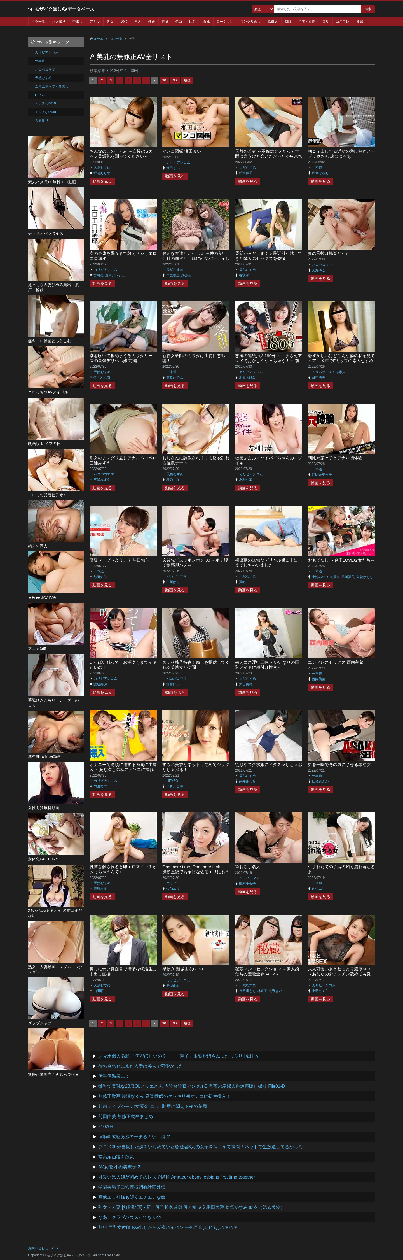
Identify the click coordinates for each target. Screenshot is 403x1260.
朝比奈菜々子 (322, 475)
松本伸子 (245, 173)
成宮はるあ (320, 173)
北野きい (275, 991)
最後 (187, 80)
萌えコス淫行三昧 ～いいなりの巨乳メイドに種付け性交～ (267, 665)
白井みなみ (247, 781)
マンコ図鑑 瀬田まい (181, 151)
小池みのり (320, 577)
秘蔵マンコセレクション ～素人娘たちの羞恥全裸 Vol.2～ (267, 971)
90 (175, 80)
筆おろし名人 (247, 866)
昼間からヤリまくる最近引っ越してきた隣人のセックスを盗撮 (268, 256)
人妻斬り (41, 120)
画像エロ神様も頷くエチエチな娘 (131, 1197)
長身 (165, 22)
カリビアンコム (178, 162)
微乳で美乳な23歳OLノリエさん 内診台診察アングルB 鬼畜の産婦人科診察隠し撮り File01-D (191, 1086)
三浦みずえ (101, 480)
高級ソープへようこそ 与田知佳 (119, 560)
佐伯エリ (173, 889)
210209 (105, 1126)
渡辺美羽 (100, 684)
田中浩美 (318, 377)
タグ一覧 (38, 22)
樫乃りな (173, 480)
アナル (95, 22)
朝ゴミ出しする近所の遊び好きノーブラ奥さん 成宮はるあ (341, 154)
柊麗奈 (335, 577)
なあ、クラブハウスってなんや (129, 1217)
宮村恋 (98, 275)
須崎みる (100, 889)
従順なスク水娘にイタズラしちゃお (268, 764)
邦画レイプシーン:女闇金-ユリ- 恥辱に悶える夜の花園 (152, 1106)
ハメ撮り (58, 22)
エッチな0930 (45, 112)
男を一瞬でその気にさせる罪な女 (339, 764)
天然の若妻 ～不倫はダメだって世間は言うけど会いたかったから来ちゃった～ (268, 156)
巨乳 (192, 22)
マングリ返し (250, 22)
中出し (77, 22)
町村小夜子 (247, 884)
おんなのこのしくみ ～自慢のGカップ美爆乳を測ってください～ (121, 154)
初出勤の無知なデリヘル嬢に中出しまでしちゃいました (268, 562)
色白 (178, 22)
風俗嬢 (273, 22)
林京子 (262, 991)
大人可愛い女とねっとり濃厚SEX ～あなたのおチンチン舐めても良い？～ (339, 973)
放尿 (359, 22)
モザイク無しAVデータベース (64, 9)
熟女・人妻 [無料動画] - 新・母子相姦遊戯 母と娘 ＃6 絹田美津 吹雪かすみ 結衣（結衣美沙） (191, 1207)
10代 (123, 22)
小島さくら (320, 991)
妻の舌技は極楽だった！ (331, 253)
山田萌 (98, 991)
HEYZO (172, 781)
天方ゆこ (318, 270)
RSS (54, 1248)
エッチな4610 (45, 103)
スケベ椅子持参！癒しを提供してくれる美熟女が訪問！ (195, 665)
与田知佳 (100, 577)
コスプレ (342, 22)
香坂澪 (244, 275)
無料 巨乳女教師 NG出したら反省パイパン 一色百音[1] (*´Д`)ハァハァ (168, 1227)
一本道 (317, 167)
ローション (225, 22)
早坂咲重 (173, 275)
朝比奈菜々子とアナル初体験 (335, 457)
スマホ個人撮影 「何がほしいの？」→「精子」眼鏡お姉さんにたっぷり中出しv (178, 1056)
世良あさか (320, 781)
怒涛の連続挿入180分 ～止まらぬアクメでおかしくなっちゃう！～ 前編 (268, 360)
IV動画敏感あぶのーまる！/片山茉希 (134, 1136)
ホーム (98, 38)
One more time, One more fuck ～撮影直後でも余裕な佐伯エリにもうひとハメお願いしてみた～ (195, 871)
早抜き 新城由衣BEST (183, 968)
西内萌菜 (318, 679)
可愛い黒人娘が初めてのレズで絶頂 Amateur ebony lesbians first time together (176, 1177)
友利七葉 (245, 480)
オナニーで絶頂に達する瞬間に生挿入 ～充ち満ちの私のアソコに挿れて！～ (123, 769)
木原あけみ (247, 377)
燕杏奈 (186, 275)
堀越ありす (101, 173)
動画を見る (102, 181)
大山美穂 (245, 684)
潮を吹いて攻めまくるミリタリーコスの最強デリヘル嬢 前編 (123, 358)
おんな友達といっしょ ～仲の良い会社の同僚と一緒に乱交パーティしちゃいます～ (195, 258)
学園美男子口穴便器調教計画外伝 (131, 1187)
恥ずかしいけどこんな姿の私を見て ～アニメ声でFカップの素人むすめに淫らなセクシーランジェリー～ (341, 360)
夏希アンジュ (115, 275)
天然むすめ (102, 167)
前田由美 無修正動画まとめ (125, 1116)
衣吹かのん (174, 377)
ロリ (325, 22)
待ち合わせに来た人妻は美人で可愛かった (140, 1066)
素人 (137, 22)
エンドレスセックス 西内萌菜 (336, 662)
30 (164, 80)
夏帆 (242, 582)
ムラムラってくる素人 (329, 372)
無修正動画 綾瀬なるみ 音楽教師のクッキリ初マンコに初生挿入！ (164, 1096)
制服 (288, 22)
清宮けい (173, 684)
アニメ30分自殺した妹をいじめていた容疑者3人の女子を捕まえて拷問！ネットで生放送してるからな (200, 1146)
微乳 (206, 22)
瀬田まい (173, 168)
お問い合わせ (38, 1248)
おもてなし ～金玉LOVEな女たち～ (341, 560)
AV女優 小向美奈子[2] (119, 1166)
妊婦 (151, 22)
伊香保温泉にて (114, 1076)
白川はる (173, 582)
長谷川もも (247, 991)
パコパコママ (322, 265)
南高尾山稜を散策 (116, 1156)
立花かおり (364, 577)
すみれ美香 (174, 786)
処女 (110, 22)
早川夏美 (348, 577)
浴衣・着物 (306, 22)
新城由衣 (173, 986)
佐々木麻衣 (101, 377)
